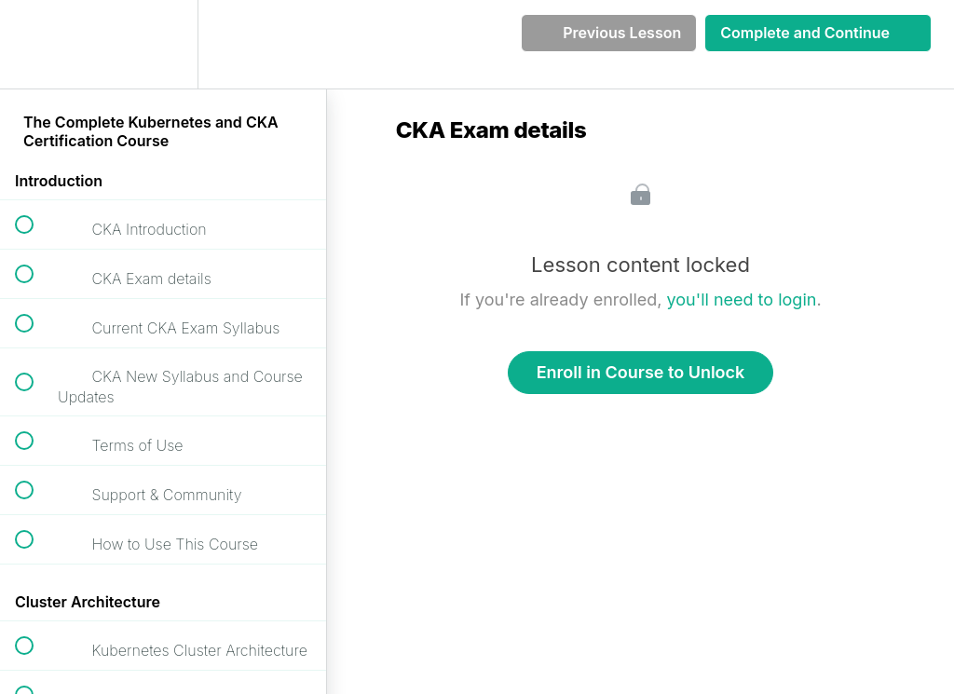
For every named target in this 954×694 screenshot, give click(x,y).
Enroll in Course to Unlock (641, 372)
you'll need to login (742, 299)
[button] (34, 44)
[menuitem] (163, 44)
